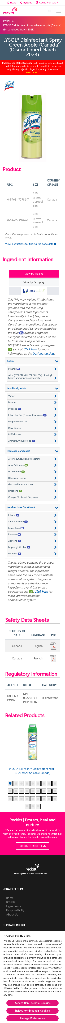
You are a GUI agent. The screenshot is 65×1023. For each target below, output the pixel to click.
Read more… (32, 72)
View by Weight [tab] (34, 273)
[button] (32, 368)
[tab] (34, 291)
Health (11, 2)
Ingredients (13, 906)
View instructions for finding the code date (30, 244)
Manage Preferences (32, 1018)
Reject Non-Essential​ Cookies (32, 1010)
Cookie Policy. (11, 988)
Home (10, 898)
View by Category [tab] (33, 282)
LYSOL (6, 21)
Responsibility (15, 910)
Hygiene (25, 2)
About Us (12, 914)
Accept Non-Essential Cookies (32, 1003)
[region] (32, 977)
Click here (30, 349)
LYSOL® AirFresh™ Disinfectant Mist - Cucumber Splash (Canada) (32, 748)
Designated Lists (43, 353)
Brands (10, 902)
